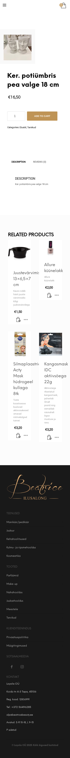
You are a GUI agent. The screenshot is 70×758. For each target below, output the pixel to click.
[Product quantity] (16, 116)
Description (19, 162)
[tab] (18, 162)
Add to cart (42, 116)
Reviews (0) (39, 162)
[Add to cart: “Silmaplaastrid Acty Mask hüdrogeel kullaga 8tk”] (18, 435)
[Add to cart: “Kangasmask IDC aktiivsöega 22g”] (49, 437)
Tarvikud (31, 127)
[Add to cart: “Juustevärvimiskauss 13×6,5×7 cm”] (18, 319)
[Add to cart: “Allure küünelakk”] (49, 295)
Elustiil (23, 127)
